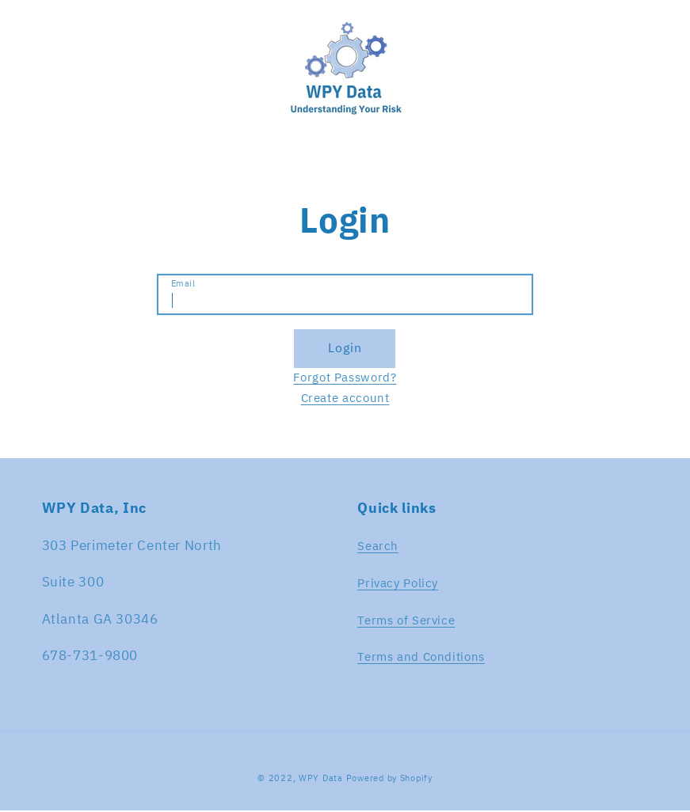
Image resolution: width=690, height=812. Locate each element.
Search (377, 545)
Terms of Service (406, 620)
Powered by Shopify (389, 778)
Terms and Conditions (421, 656)
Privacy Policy (397, 582)
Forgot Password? (344, 377)
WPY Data (322, 778)
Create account (345, 397)
